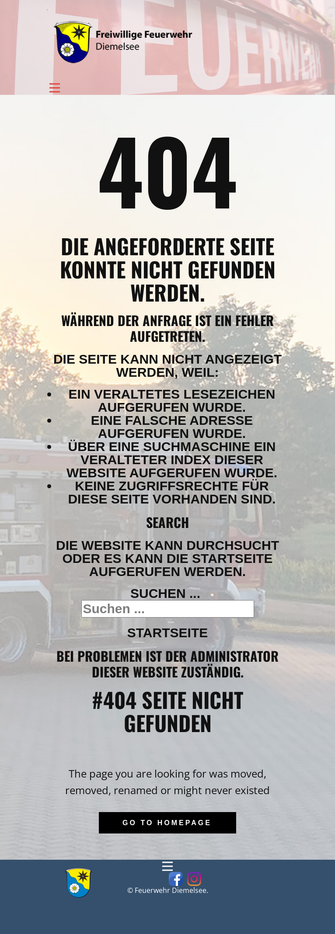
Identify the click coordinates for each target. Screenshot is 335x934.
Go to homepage (167, 822)
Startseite (167, 632)
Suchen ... (165, 593)
